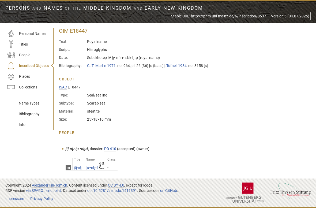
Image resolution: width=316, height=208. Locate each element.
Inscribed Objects (28, 66)
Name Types (29, 103)
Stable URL (218, 16)
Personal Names (26, 34)
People (18, 55)
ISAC (63, 87)
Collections (22, 87)
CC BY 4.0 (116, 185)
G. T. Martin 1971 (101, 66)
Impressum (14, 198)
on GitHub (168, 190)
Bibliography (29, 114)
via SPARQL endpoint (43, 190)
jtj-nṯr (78, 167)
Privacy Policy (41, 198)
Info (22, 124)
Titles (17, 44)
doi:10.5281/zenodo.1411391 (112, 190)
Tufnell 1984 (176, 66)
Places (18, 77)
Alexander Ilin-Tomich (49, 185)
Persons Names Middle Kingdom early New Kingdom (104, 8)
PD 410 (110, 149)
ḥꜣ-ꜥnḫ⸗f (95, 167)
